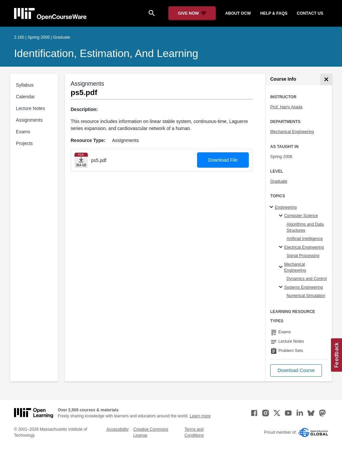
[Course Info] (326, 79)
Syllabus (25, 85)
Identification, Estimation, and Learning (106, 53)
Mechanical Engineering (292, 131)
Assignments (29, 120)
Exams (23, 131)
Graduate (278, 181)
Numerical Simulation (306, 295)
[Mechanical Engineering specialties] (281, 267)
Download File (223, 160)
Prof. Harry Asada (286, 107)
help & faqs (273, 13)
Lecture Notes (30, 108)
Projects (24, 143)
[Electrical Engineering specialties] (281, 247)
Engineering (286, 207)
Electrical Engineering (304, 247)
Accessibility (117, 429)
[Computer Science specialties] (281, 216)
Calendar (25, 96)
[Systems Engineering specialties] (281, 287)
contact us (310, 13)
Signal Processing (303, 255)
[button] (296, 370)
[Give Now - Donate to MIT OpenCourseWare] (192, 13)
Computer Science (301, 215)
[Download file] (81, 160)
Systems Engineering (303, 287)
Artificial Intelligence (305, 238)
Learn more (200, 416)
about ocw (238, 13)
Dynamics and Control (307, 278)
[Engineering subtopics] (272, 207)
